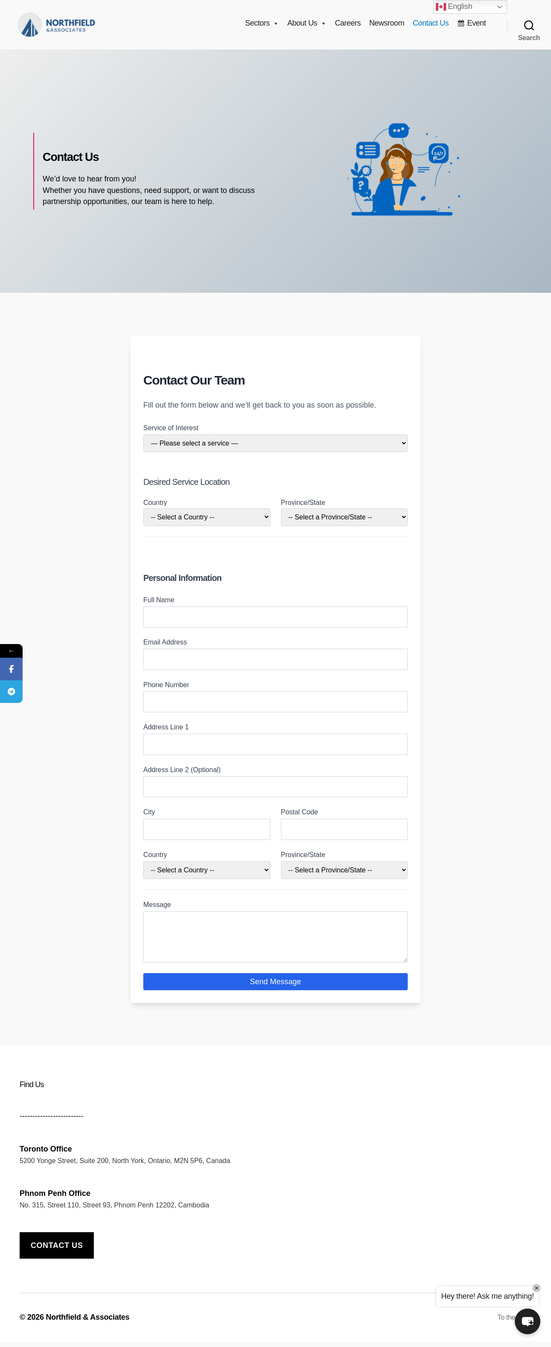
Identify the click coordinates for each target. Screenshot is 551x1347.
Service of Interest (170, 433)
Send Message (275, 987)
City (149, 817)
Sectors (262, 26)
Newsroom (386, 26)
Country (155, 508)
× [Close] (536, 1288)
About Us (307, 26)
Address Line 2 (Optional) (181, 775)
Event (476, 26)
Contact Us (431, 26)
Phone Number (166, 690)
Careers (348, 26)
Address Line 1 (166, 732)
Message (157, 910)
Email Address (165, 647)
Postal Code (299, 817)
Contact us (57, 1251)
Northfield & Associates (87, 1322)
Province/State (303, 508)
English (454, 7)
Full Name (158, 605)
